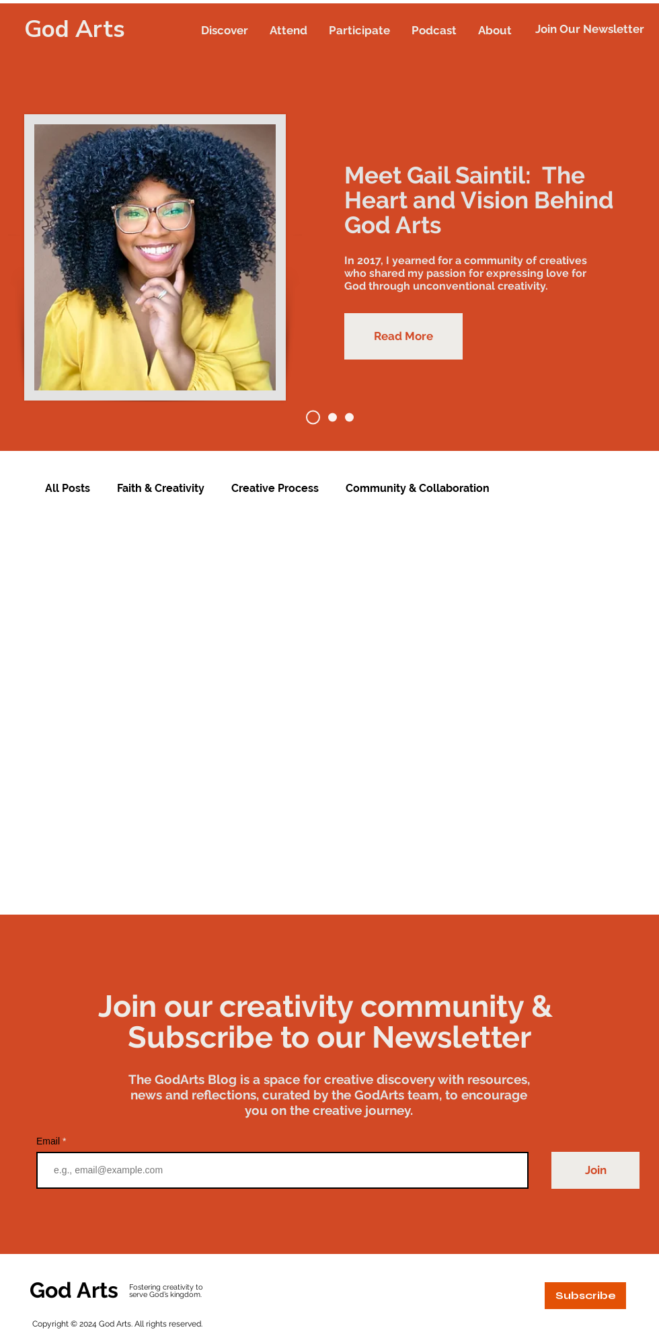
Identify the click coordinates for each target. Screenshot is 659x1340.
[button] (224, 30)
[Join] (595, 1170)
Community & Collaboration (418, 488)
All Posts (67, 488)
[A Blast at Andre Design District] (349, 417)
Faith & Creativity (160, 488)
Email (49, 1141)
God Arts (74, 29)
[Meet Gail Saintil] (313, 418)
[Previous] (73, 227)
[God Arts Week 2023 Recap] (332, 417)
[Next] (586, 227)
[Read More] (403, 336)
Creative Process (275, 488)
